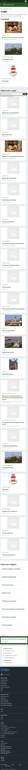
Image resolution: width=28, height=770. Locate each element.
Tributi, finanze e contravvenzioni (6, 705)
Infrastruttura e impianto (6, 78)
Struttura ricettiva (5, 110)
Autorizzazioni (3, 698)
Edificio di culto (4, 328)
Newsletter (3, 760)
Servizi (13, 764)
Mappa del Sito (7, 766)
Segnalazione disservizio (5, 750)
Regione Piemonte (4, 1)
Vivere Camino (6, 8)
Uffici (1, 690)
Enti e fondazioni (4, 683)
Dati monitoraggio (4, 764)
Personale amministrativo (5, 687)
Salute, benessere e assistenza (6, 703)
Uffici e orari (3, 735)
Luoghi (2, 717)
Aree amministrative (4, 680)
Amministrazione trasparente (6, 748)
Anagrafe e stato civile (5, 696)
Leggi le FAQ (3, 749)
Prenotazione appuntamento (6, 752)
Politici (2, 688)
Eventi (2, 719)
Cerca (25, 94)
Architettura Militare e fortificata (7, 57)
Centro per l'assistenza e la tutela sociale (9, 393)
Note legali (3, 744)
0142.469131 (6, 728)
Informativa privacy (4, 743)
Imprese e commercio (4, 701)
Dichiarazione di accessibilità (6, 746)
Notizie (2, 711)
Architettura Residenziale (6, 241)
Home (2, 8)
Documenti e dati (4, 681)
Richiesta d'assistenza (5, 753)
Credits (19, 764)
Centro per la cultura (5, 35)
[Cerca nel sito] (24, 4)
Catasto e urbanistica (4, 700)
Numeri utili (3, 737)
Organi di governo (4, 685)
